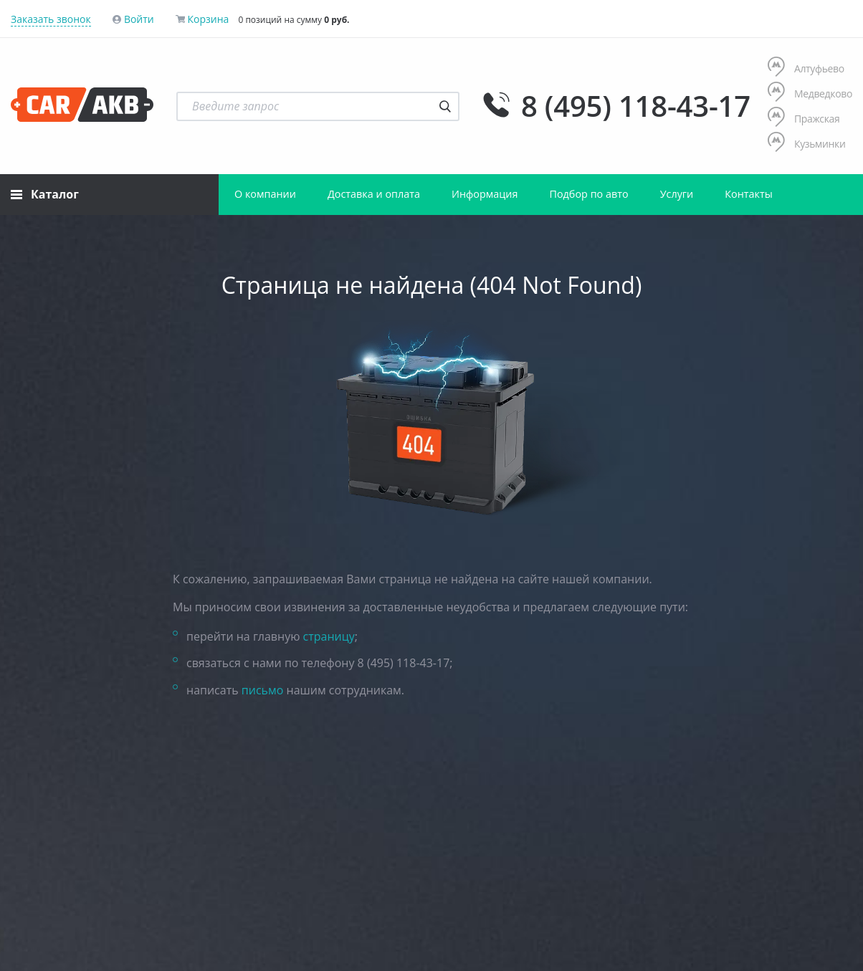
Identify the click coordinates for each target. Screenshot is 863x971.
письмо (263, 690)
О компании (265, 194)
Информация (485, 194)
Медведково (810, 93)
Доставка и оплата (374, 194)
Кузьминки (807, 143)
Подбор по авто (588, 194)
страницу (329, 636)
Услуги (677, 194)
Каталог (45, 194)
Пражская (804, 118)
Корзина (208, 19)
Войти (139, 19)
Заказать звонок (51, 19)
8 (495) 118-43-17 (635, 106)
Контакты (749, 194)
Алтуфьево (806, 68)
